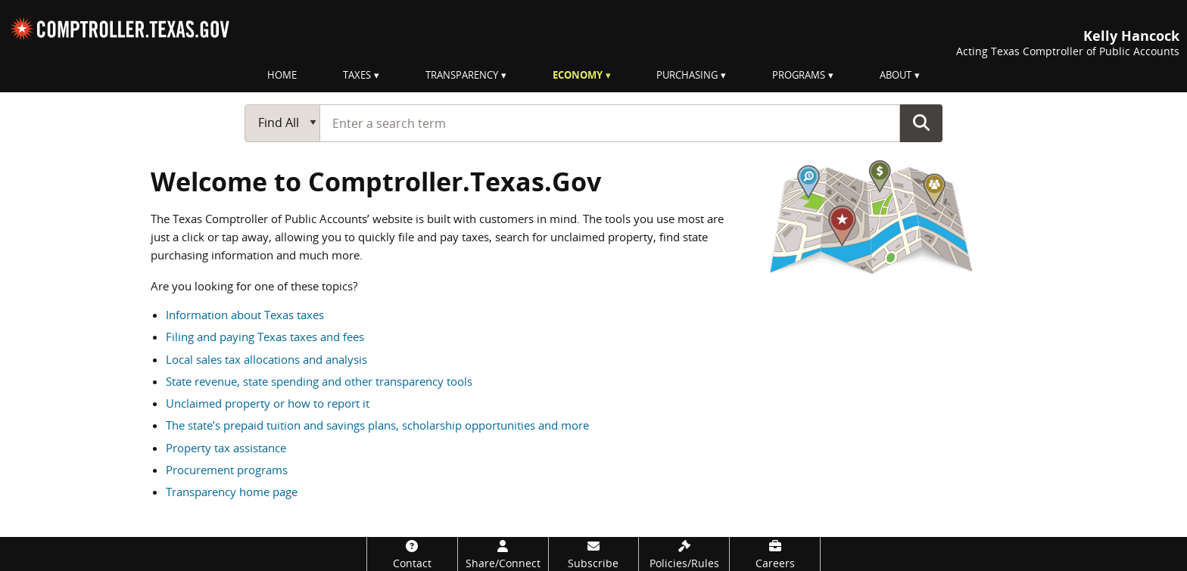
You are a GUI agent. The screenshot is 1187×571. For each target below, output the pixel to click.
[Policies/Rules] (684, 554)
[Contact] (412, 554)
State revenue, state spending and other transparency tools (319, 381)
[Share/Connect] (503, 554)
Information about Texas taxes (245, 314)
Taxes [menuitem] (357, 75)
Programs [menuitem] (798, 75)
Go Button (921, 122)
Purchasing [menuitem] (687, 75)
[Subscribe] (594, 554)
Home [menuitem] (282, 75)
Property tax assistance (226, 447)
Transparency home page (232, 491)
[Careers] (775, 554)
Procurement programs (227, 469)
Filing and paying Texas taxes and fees (265, 336)
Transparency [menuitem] (461, 75)
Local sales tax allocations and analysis (266, 359)
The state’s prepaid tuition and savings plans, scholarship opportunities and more (377, 425)
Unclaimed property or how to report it (267, 403)
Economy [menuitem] (578, 75)
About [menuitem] (895, 75)
